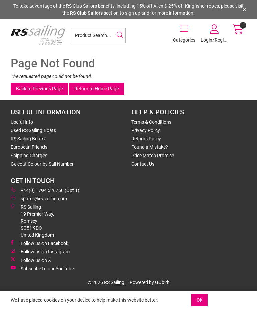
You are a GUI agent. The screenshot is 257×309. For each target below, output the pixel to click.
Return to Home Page (96, 88)
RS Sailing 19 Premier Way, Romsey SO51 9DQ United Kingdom (32, 221)
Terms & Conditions (151, 122)
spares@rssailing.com (39, 198)
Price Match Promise (152, 155)
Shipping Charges (29, 155)
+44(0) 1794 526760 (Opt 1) (45, 190)
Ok (199, 300)
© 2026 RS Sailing (106, 282)
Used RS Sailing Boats (33, 130)
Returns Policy (146, 138)
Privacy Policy (145, 130)
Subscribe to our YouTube (42, 268)
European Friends (29, 147)
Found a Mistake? (149, 147)
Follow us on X (31, 260)
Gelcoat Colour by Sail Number (42, 164)
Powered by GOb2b (150, 282)
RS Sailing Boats (28, 138)
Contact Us (142, 164)
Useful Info (22, 122)
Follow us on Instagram (40, 251)
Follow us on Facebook (39, 243)
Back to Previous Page (39, 88)
